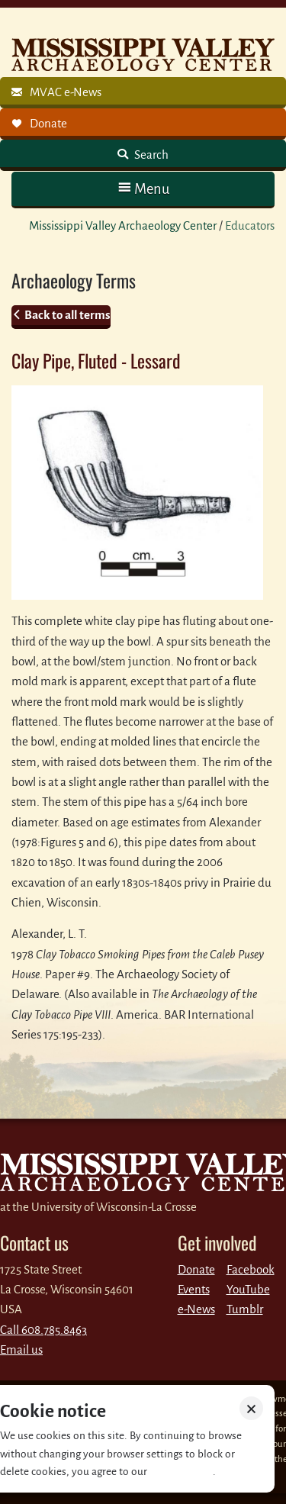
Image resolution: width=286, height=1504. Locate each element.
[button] (143, 189)
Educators (250, 225)
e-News (196, 1309)
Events (194, 1289)
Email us (21, 1349)
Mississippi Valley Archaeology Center (123, 225)
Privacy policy (181, 1471)
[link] (143, 92)
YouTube (248, 1289)
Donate (196, 1269)
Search (150, 154)
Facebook (251, 1269)
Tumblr (245, 1309)
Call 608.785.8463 (43, 1329)
